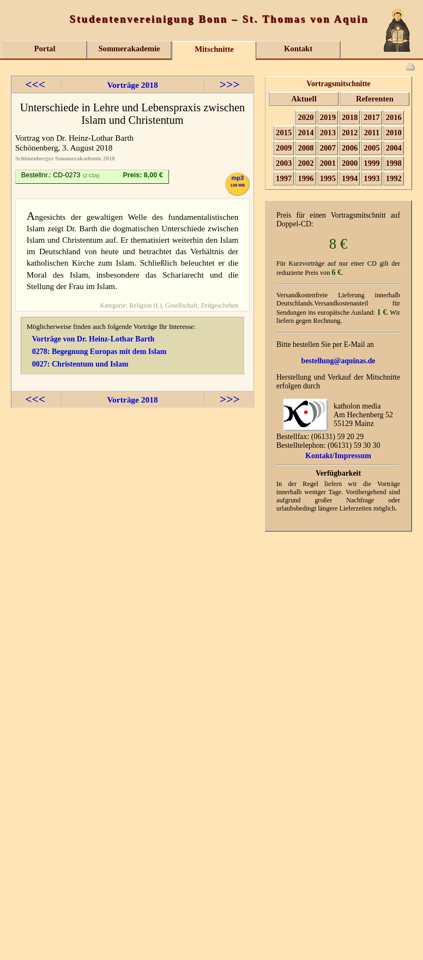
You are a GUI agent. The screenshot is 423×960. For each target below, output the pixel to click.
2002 (305, 163)
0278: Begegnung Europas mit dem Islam (99, 351)
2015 (284, 132)
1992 (394, 178)
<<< (35, 84)
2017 (371, 117)
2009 (284, 147)
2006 (350, 147)
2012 (350, 132)
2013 (328, 132)
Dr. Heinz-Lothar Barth (95, 137)
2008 (305, 147)
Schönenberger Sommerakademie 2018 (65, 158)
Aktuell (303, 98)
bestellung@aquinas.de (338, 361)
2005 (371, 147)
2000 (350, 163)
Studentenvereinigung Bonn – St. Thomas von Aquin (219, 19)
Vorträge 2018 (132, 84)
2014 (305, 132)
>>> (230, 84)
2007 (328, 147)
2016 (394, 117)
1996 (305, 178)
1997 (284, 178)
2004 (394, 147)
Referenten (375, 98)
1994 (350, 178)
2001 (328, 163)
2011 (372, 132)
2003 (284, 163)
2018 (350, 117)
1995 (328, 178)
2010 (394, 132)
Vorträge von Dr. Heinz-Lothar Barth (93, 338)
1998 (394, 163)
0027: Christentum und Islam (80, 363)
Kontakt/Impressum (338, 456)
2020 (305, 117)
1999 (371, 163)
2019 (328, 117)
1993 (371, 178)
